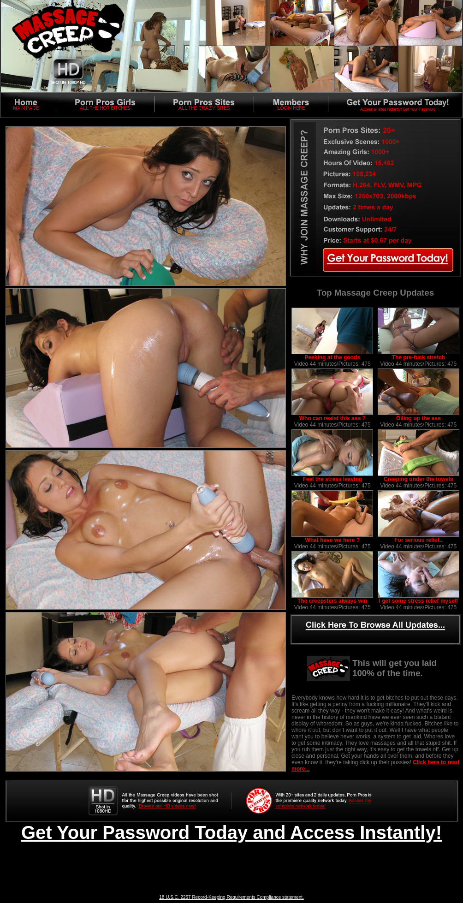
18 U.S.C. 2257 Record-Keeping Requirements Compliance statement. (231, 897)
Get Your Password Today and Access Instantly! (231, 832)
